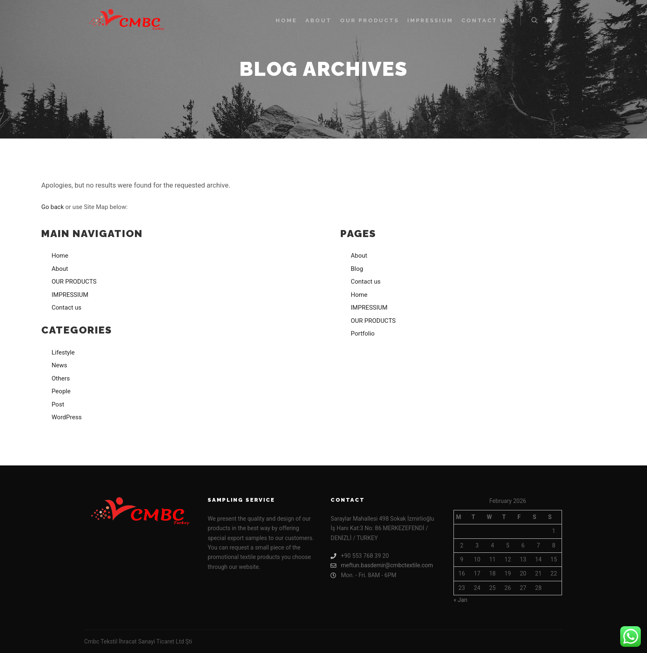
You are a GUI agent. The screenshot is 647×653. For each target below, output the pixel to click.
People (61, 391)
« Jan (460, 600)
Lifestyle (63, 352)
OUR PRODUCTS (74, 281)
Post (58, 404)
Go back (52, 207)
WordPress (67, 417)
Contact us (66, 307)
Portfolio (363, 333)
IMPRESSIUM (70, 294)
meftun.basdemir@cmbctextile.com (382, 565)
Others (61, 378)
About (60, 268)
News (59, 365)
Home (60, 255)
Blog (357, 268)
